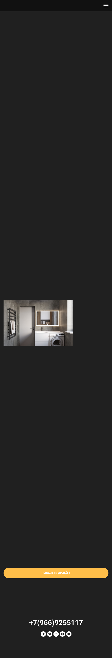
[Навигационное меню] (106, 5)
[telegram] (43, 634)
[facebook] (56, 634)
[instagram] (62, 634)
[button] (56, 573)
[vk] (49, 634)
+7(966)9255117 (56, 623)
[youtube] (68, 634)
